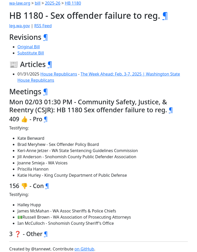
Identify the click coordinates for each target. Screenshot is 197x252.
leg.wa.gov (19, 26)
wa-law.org (19, 3)
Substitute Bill (30, 53)
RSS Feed (43, 26)
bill (38, 3)
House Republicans (58, 74)
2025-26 (52, 3)
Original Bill (28, 47)
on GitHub (84, 249)
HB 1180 (73, 3)
